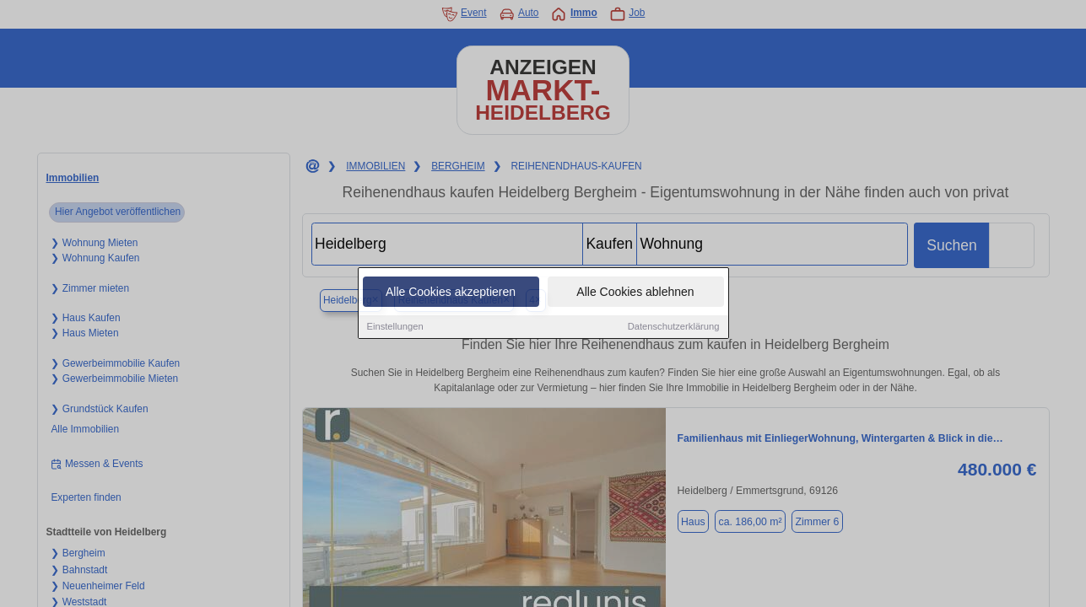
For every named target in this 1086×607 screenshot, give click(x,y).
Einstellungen (395, 327)
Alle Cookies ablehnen (635, 292)
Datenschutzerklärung (674, 327)
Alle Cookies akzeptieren (451, 292)
